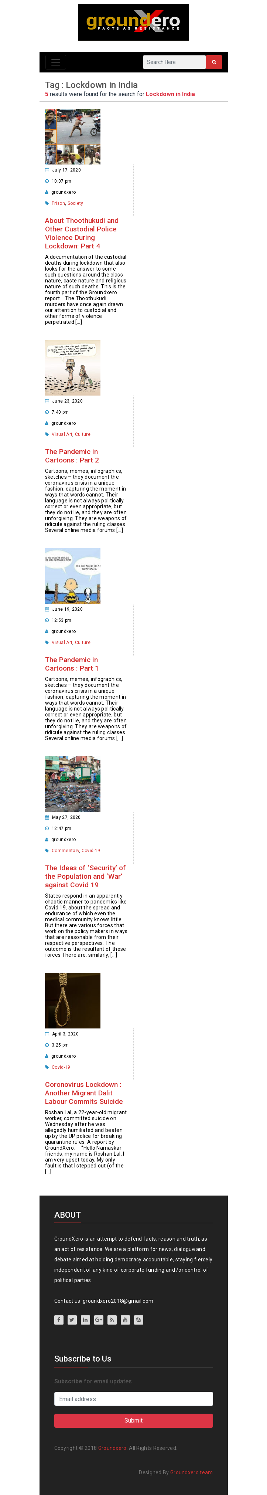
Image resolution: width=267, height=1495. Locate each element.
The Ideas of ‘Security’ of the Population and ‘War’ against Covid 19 (85, 876)
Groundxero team (191, 1472)
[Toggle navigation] (55, 62)
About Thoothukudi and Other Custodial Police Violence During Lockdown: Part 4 (82, 233)
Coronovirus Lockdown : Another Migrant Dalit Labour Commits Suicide (84, 1093)
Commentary (65, 850)
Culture (82, 434)
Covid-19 (91, 850)
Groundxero (112, 1448)
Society (75, 203)
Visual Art (62, 434)
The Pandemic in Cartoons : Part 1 (72, 663)
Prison (58, 203)
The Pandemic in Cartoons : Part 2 (72, 455)
